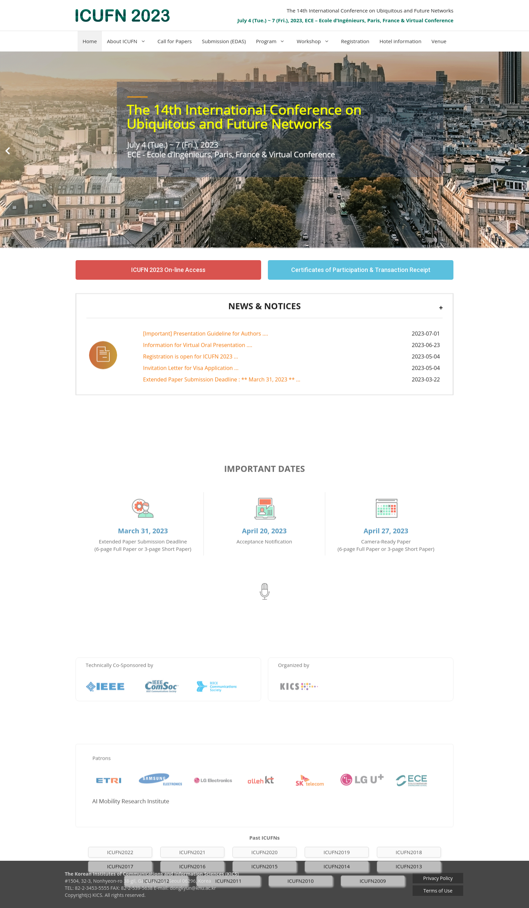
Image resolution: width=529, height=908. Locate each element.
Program (274, 41)
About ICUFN (129, 41)
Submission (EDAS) (224, 41)
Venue (438, 41)
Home (90, 41)
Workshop (316, 41)
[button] (7, 150)
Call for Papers (175, 41)
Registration (355, 41)
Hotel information (400, 41)
